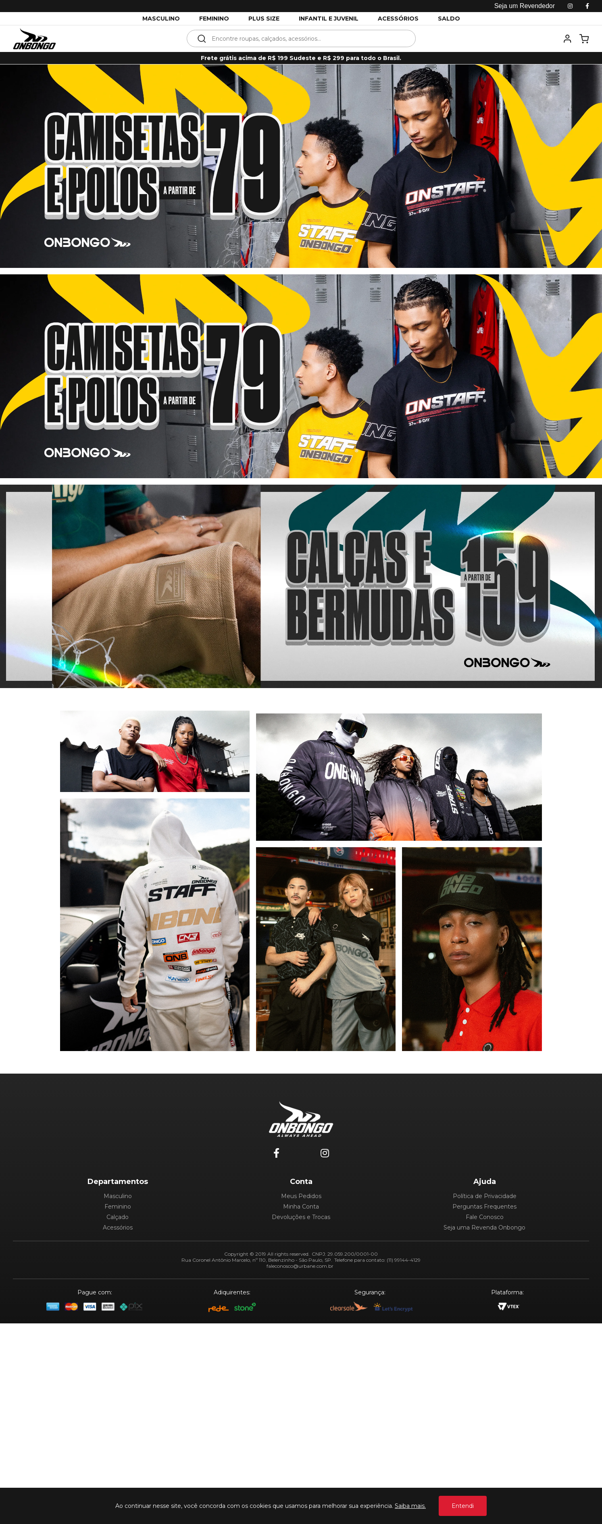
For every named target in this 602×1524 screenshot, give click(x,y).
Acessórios (118, 1227)
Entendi (463, 1505)
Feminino (117, 1206)
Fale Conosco (485, 1217)
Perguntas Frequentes (484, 1206)
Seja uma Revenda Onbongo (484, 1227)
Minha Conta (301, 1206)
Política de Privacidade (485, 1196)
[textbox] (307, 38)
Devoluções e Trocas (301, 1217)
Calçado (117, 1217)
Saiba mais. (410, 1505)
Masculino (118, 1196)
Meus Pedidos (301, 1196)
